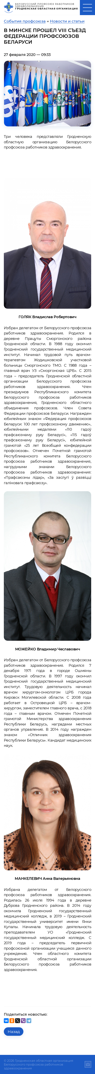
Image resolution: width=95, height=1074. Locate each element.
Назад (14, 1031)
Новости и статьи (67, 21)
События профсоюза (25, 21)
